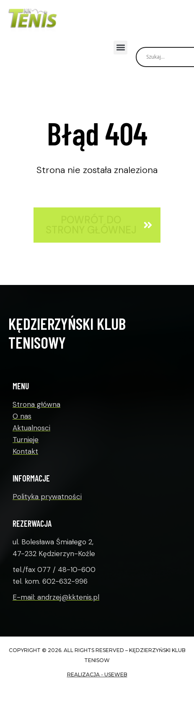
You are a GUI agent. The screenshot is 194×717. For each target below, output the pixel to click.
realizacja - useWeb (97, 674)
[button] (120, 47)
